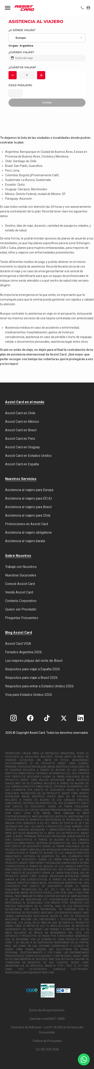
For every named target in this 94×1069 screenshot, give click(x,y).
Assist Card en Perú (20, 439)
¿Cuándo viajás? (21, 52)
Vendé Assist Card (19, 592)
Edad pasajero (20, 85)
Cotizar (47, 102)
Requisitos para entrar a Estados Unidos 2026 (39, 686)
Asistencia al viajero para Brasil (28, 507)
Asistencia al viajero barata (25, 541)
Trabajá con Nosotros (21, 567)
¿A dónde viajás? (22, 30)
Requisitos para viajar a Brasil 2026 (31, 678)
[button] (13, 75)
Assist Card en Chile (20, 413)
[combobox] (47, 38)
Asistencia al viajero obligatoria (28, 532)
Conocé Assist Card (20, 584)
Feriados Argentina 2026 (23, 652)
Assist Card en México (22, 422)
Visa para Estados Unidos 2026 (28, 695)
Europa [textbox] (21, 37)
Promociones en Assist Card (26, 524)
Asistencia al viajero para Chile (28, 515)
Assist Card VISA (18, 644)
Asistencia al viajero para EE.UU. (28, 498)
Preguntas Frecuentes (21, 618)
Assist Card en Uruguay (22, 447)
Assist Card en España (22, 464)
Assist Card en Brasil (20, 430)
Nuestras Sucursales (20, 575)
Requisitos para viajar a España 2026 (32, 669)
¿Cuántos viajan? (22, 67)
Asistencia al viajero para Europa (29, 490)
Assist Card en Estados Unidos (28, 456)
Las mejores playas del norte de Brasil (33, 661)
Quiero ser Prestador (20, 609)
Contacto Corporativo (20, 601)
